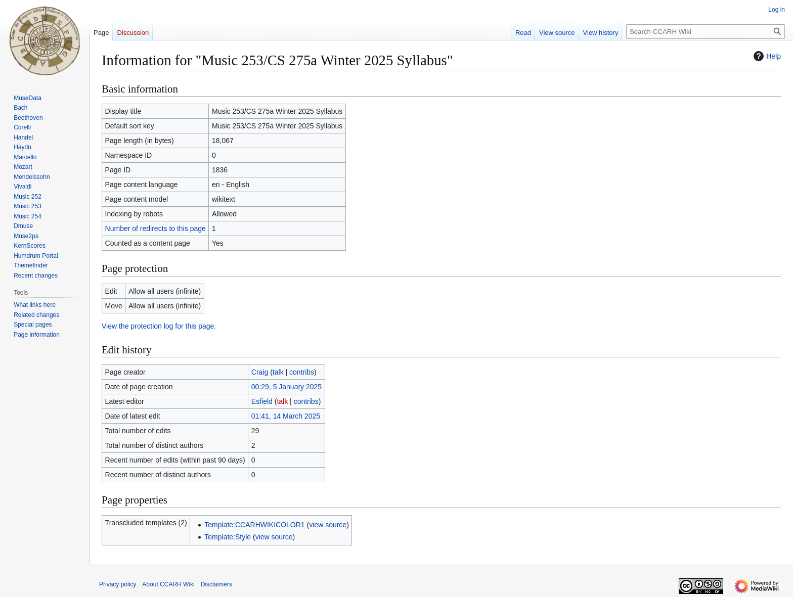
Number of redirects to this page (155, 228)
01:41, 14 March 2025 (285, 416)
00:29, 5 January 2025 (286, 387)
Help (766, 56)
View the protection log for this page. (159, 326)
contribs (301, 372)
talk (278, 372)
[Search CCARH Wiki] (705, 31)
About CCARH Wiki (168, 584)
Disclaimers (216, 584)
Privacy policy (117, 584)
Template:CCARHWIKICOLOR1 (254, 525)
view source (327, 525)
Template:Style (227, 537)
